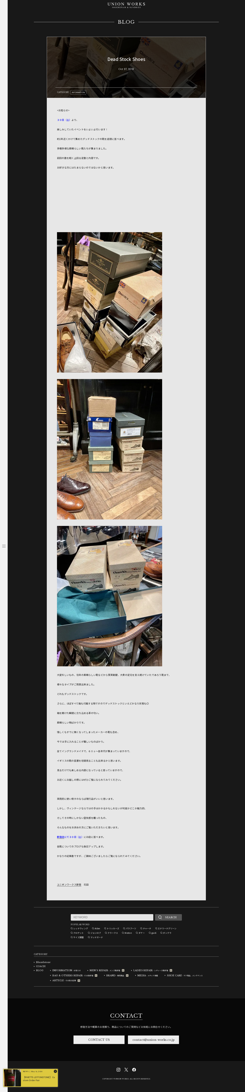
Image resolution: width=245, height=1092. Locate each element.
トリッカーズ (113, 928)
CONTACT (126, 1015)
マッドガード (97, 937)
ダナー (141, 932)
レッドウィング (80, 928)
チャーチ (147, 928)
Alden (97, 928)
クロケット (78, 932)
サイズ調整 (78, 937)
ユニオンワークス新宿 (69, 884)
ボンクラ (167, 932)
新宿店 (60, 837)
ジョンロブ (96, 932)
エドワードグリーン (167, 928)
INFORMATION (78, 92)
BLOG (126, 22)
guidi (153, 932)
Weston (128, 932)
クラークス (113, 932)
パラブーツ (131, 928)
